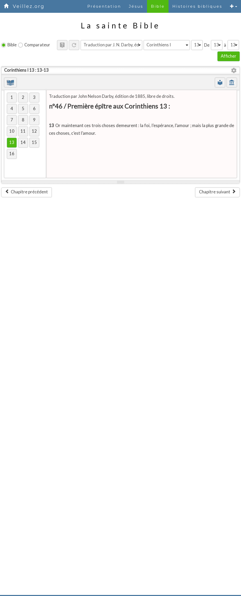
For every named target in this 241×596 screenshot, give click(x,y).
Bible (158, 6)
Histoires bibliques (197, 6)
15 (34, 142)
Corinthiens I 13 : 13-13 (26, 70)
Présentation (104, 6)
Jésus (136, 6)
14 (23, 142)
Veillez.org (29, 6)
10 (11, 131)
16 (11, 153)
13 (11, 142)
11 (23, 131)
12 (34, 131)
